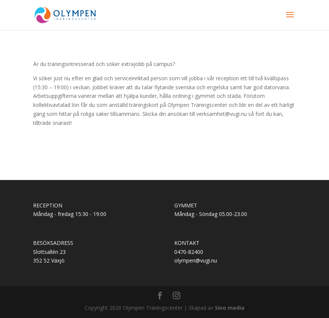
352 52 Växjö (49, 260)
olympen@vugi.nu (195, 260)
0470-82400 (188, 251)
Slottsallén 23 (49, 251)
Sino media (229, 307)
